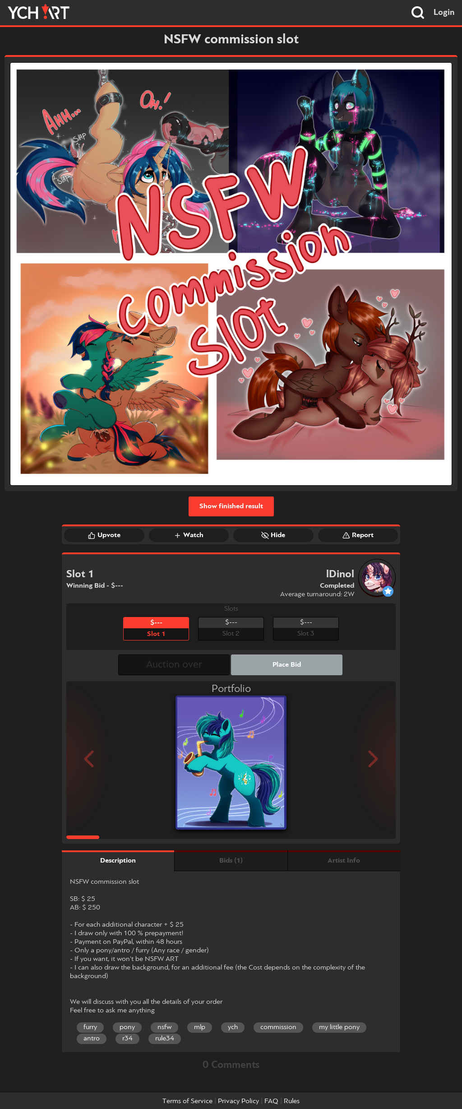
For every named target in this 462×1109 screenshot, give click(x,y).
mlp (199, 1027)
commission (278, 1027)
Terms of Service (187, 1101)
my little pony (339, 1027)
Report (358, 535)
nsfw (164, 1027)
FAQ (271, 1101)
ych (233, 1027)
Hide (273, 535)
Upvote (104, 535)
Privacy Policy (238, 1101)
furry (90, 1027)
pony (127, 1027)
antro (91, 1038)
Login (444, 12)
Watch (188, 535)
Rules (292, 1101)
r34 (127, 1038)
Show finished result (231, 506)
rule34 (164, 1038)
